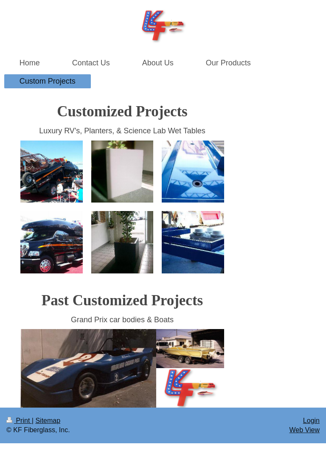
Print (19, 420)
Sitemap (47, 420)
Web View (304, 429)
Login (311, 420)
